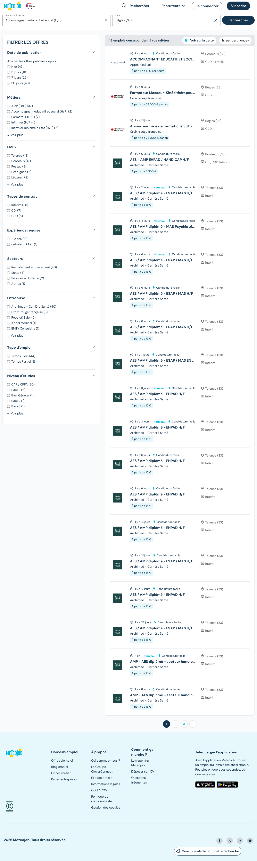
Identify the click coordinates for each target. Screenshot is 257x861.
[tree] (179, 380)
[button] (136, 6)
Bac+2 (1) (17, 401)
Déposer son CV (142, 771)
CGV (104, 790)
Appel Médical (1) (23, 323)
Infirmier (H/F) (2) (24, 122)
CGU (94, 790)
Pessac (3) (18, 166)
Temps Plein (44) (23, 356)
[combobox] (53, 20)
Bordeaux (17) (21, 161)
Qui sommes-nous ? (105, 760)
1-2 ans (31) (19, 239)
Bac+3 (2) (18, 390)
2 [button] (175, 724)
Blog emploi (59, 767)
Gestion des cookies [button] (105, 807)
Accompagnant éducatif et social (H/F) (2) (41, 111)
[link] (172, 6)
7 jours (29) (19, 78)
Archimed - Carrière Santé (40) (33, 306)
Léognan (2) (19, 177)
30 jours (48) (20, 83)
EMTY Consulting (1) (25, 328)
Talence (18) (19, 155)
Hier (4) (16, 67)
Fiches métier (61, 773)
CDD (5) (17, 216)
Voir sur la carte (199, 40)
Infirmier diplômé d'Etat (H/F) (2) (34, 128)
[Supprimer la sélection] (106, 20)
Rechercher (238, 20)
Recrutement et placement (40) (34, 267)
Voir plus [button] (15, 135)
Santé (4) (17, 273)
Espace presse (101, 778)
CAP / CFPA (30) (23, 384)
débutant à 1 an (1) (24, 244)
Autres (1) (18, 284)
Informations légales (105, 784)
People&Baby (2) (23, 317)
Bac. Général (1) (22, 395)
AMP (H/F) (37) (22, 106)
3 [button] (184, 724)
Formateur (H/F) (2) (25, 117)
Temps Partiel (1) (23, 361)
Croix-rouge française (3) (29, 312)
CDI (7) (16, 210)
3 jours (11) (18, 72)
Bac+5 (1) (18, 406)
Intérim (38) (19, 205)
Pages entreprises (64, 779)
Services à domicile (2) (27, 278)
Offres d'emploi (62, 760)
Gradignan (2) (21, 172)
